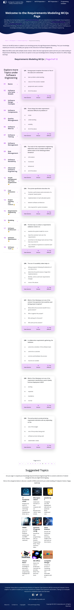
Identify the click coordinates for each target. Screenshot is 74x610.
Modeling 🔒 (11, 221)
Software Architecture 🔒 (12, 229)
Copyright (22, 604)
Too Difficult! (49, 96)
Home (6, 40)
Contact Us (15, 604)
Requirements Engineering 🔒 (12, 212)
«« (20, 463)
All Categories (13, 40)
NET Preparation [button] (53, 1)
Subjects (28, 1)
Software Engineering (22, 40)
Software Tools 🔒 (11, 247)
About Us (6, 604)
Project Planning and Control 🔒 (11, 202)
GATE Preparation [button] (40, 1)
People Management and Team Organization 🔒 (12, 181)
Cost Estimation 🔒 (11, 192)
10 (45, 463)
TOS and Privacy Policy (34, 604)
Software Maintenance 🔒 (12, 239)
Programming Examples (65, 2)
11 (48, 463)
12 (51, 463)
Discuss (38, 96)
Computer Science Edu (13, 2)
